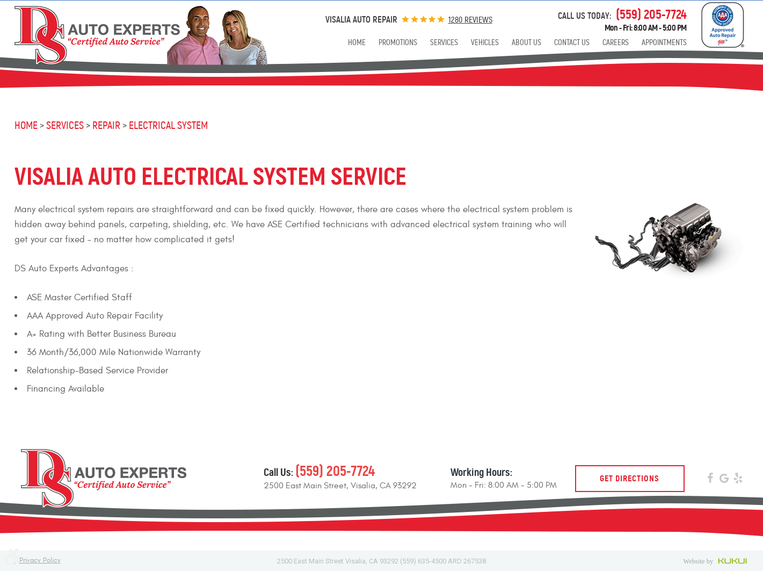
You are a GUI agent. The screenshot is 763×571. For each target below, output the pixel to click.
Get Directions (629, 478)
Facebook (710, 480)
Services (444, 42)
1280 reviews (470, 20)
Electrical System (168, 125)
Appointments (664, 42)
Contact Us (572, 42)
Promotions (398, 42)
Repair (106, 125)
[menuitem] (357, 42)
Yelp (738, 480)
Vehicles (485, 42)
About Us (526, 42)
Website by (716, 560)
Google (724, 480)
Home (357, 42)
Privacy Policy (40, 560)
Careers (615, 42)
